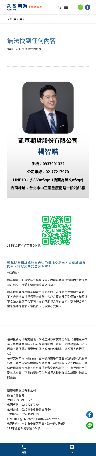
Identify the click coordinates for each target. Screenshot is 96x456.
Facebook (89, 414)
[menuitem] (57, 7)
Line (72, 452)
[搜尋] (57, 7)
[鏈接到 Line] (80, 7)
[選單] (66, 7)
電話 (24, 452)
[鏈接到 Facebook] (87, 7)
